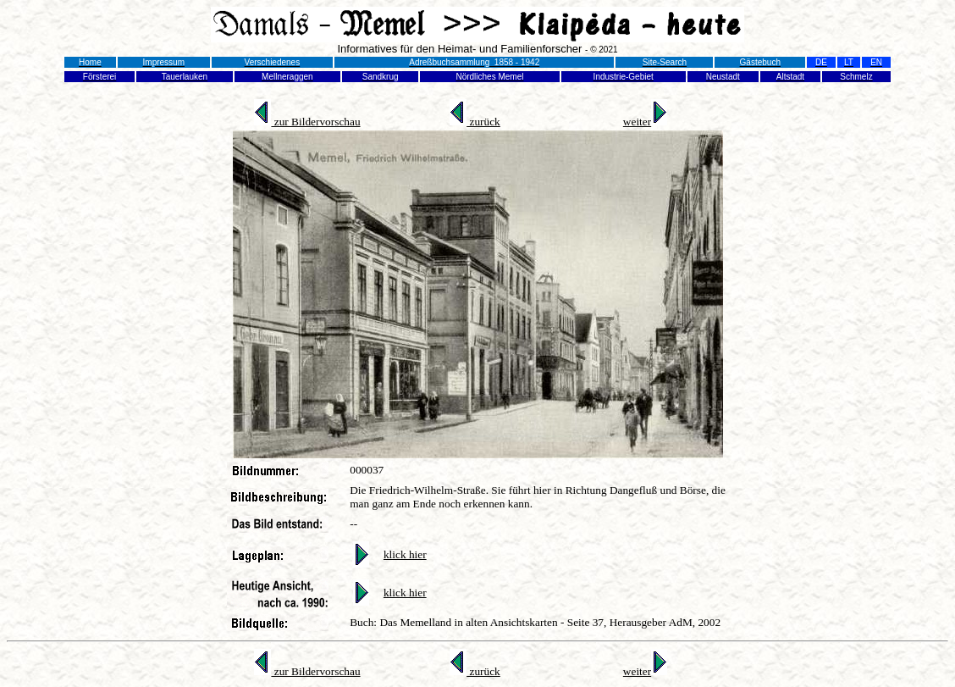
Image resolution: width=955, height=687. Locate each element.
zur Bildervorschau (307, 121)
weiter (645, 121)
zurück (475, 121)
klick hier (405, 554)
